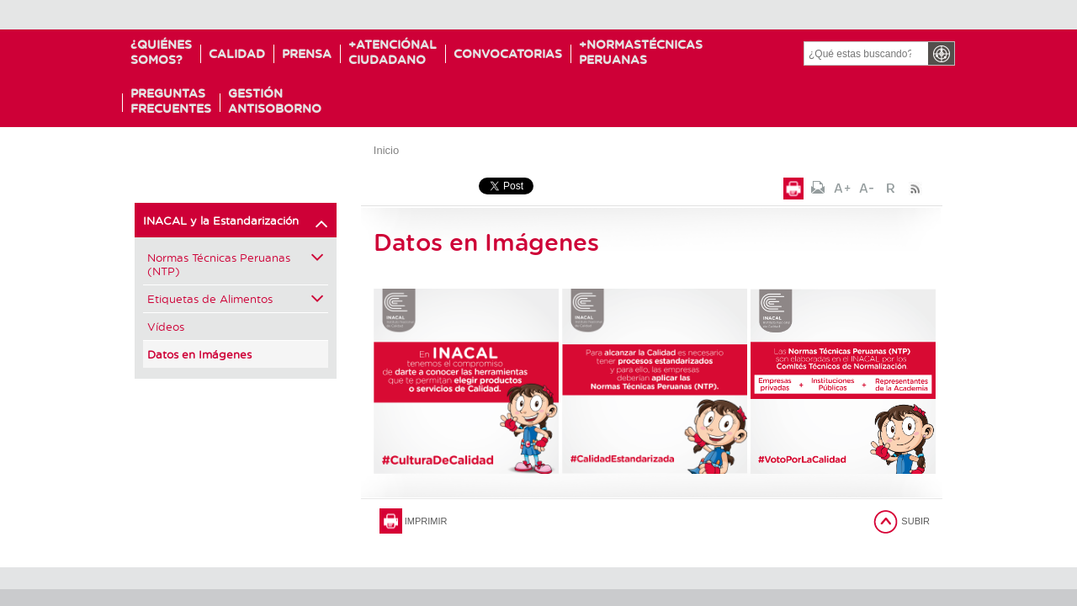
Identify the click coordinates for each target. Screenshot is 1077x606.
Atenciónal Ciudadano (397, 51)
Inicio (386, 150)
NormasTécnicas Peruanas (654, 51)
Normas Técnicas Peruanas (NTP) (235, 264)
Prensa (307, 53)
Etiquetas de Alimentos (235, 298)
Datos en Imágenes (199, 354)
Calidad (237, 53)
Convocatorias (517, 53)
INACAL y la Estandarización (235, 224)
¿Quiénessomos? (161, 51)
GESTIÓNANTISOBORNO (274, 100)
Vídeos (165, 326)
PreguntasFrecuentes (170, 100)
